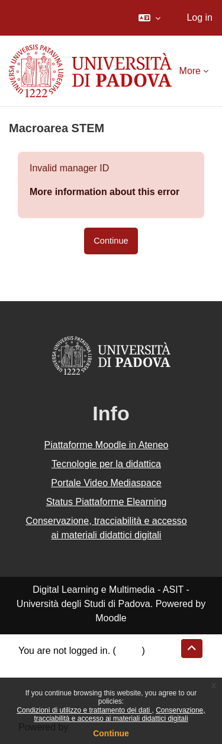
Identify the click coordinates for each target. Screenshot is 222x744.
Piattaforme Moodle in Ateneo (106, 445)
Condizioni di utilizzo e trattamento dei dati (84, 710)
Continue (111, 733)
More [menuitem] (190, 71)
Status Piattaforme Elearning (106, 502)
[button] (149, 18)
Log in (199, 17)
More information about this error (104, 192)
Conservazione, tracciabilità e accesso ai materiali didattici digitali (119, 714)
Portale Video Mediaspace (106, 483)
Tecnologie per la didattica (106, 464)
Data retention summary (69, 665)
